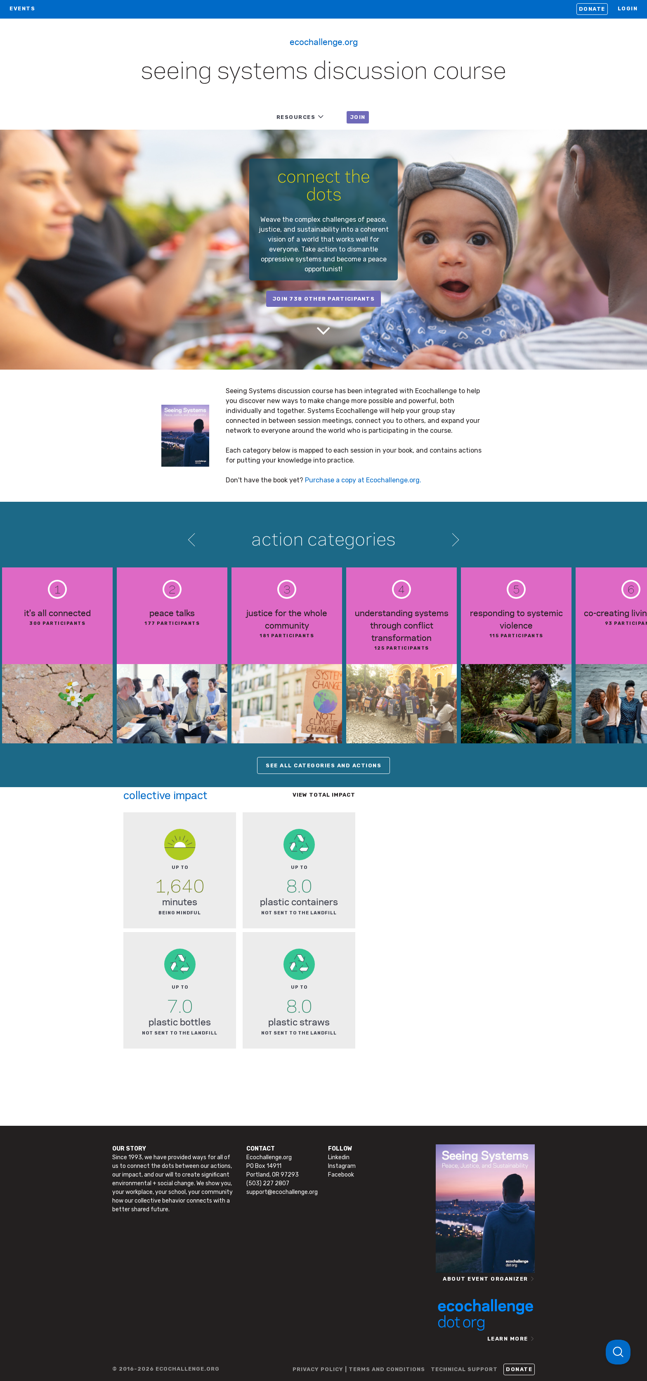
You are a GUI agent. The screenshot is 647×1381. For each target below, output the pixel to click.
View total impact (324, 795)
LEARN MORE (507, 1339)
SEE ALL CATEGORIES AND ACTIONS (323, 765)
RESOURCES (296, 117)
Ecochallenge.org (324, 41)
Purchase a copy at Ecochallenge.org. (363, 480)
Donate (592, 9)
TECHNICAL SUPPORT (464, 1369)
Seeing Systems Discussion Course (323, 71)
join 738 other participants (323, 299)
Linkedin (338, 1157)
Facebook (341, 1174)
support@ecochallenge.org (282, 1192)
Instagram (342, 1166)
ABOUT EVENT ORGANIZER (485, 1279)
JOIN (358, 117)
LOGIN (628, 8)
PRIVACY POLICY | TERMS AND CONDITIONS (359, 1369)
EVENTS (22, 8)
